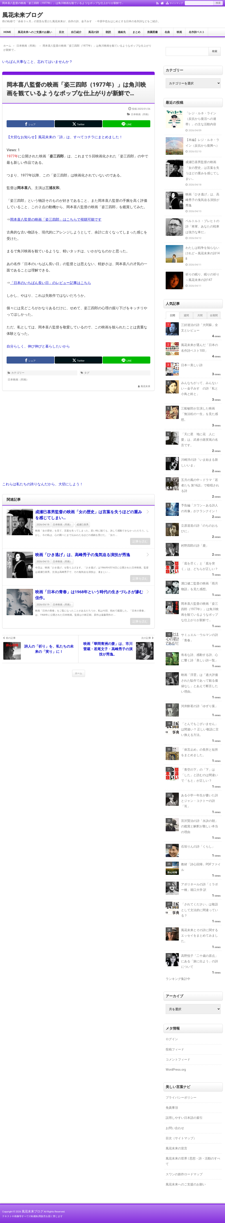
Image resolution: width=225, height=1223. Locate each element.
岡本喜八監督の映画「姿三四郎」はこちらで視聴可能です (56, 219)
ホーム (78, 673)
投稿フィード (175, 1049)
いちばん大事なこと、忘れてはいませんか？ (37, 62)
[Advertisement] (78, 439)
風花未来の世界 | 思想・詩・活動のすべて (193, 1161)
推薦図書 (152, 32)
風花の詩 (93, 32)
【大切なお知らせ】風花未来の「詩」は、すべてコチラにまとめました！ (65, 137)
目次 (61, 32)
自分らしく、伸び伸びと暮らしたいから (38, 346)
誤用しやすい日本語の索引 (184, 1117)
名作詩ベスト (197, 32)
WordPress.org (176, 1069)
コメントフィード (178, 1059)
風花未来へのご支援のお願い (35, 32)
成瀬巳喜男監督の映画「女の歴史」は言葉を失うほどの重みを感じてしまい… (88, 515)
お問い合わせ (175, 1128)
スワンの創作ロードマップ (184, 1174)
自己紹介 (76, 32)
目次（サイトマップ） (181, 1138)
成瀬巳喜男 (82, 524)
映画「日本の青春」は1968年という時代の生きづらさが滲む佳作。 (89, 595)
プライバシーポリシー (181, 1097)
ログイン (172, 1039)
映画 (179, 32)
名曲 (167, 32)
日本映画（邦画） (140, 114)
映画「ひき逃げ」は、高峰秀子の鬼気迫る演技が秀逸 (82, 554)
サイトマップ (176, 3)
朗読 (108, 32)
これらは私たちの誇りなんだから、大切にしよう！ (42, 484)
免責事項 (172, 1107)
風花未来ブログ (22, 15)
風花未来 (145, 386)
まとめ (136, 32)
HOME (7, 32)
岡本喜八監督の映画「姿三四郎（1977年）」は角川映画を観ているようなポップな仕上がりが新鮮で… (76, 88)
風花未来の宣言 (176, 1148)
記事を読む (140, 541)
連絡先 (122, 32)
